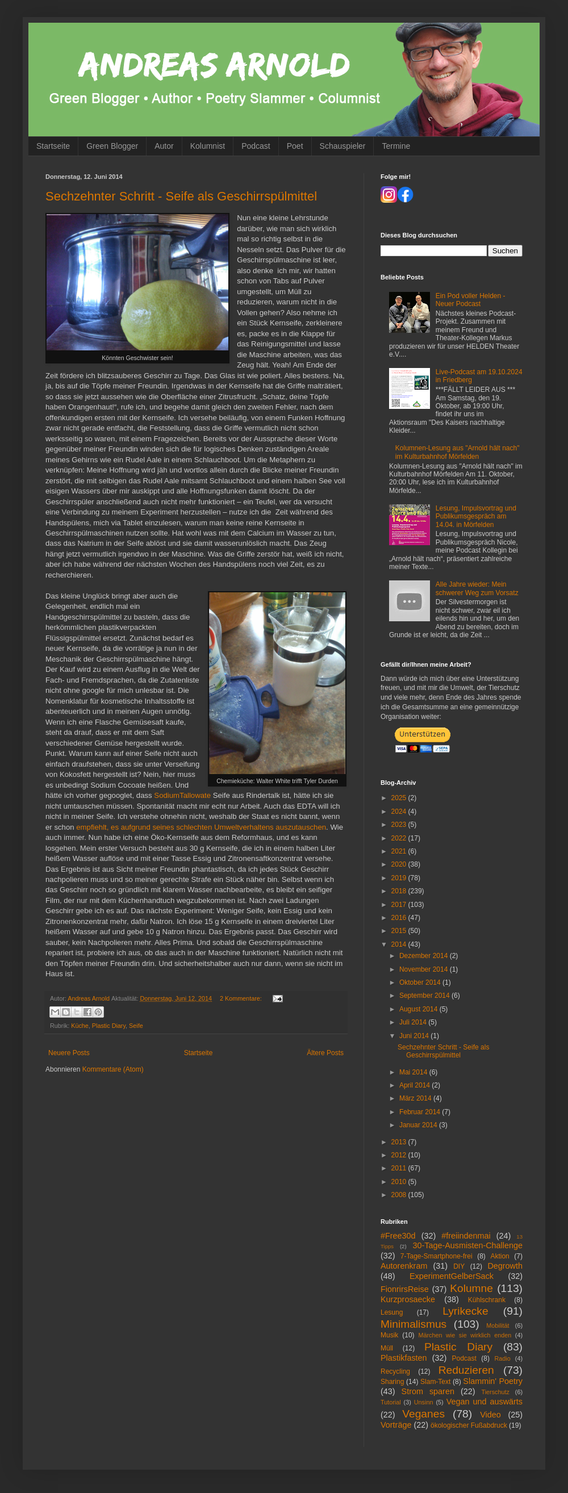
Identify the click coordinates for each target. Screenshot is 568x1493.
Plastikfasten (404, 1357)
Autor (163, 145)
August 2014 (419, 1009)
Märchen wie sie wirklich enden (465, 1335)
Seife (136, 1025)
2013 (399, 1142)
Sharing (392, 1382)
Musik (389, 1335)
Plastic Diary (109, 1025)
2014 (399, 944)
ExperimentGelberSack (452, 1276)
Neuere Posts (69, 1053)
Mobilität (497, 1325)
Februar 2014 (420, 1112)
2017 (399, 905)
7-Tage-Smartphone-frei (436, 1256)
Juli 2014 (413, 1022)
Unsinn (423, 1402)
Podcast (255, 145)
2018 (399, 891)
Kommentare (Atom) (113, 1069)
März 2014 (416, 1098)
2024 (399, 811)
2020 (399, 864)
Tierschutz (495, 1392)
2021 (399, 851)
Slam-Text (435, 1382)
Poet (295, 145)
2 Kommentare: (242, 998)
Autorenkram (404, 1265)
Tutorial (391, 1402)
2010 (399, 1182)
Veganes (423, 1414)
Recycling (395, 1371)
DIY (459, 1266)
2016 (399, 918)
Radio (502, 1358)
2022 (399, 838)
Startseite (53, 145)
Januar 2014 (419, 1125)
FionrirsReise (405, 1289)
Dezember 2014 (424, 956)
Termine (396, 145)
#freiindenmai (465, 1235)
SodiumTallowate (182, 795)
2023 (399, 825)
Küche (80, 1025)
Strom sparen (428, 1391)
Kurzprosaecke (408, 1299)
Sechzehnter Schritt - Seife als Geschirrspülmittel (181, 196)
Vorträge (396, 1424)
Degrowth (505, 1265)
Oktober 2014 (420, 982)
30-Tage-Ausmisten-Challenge (467, 1245)
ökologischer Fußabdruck (469, 1425)
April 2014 (415, 1085)
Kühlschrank (487, 1300)
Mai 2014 (414, 1072)
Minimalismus (413, 1324)
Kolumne (471, 1288)
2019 (399, 878)
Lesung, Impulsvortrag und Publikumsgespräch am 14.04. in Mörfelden (476, 516)
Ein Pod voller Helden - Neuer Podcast (471, 300)
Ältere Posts (325, 1053)
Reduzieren (466, 1370)
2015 (399, 931)
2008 (399, 1195)
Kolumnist (207, 145)
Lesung (392, 1312)
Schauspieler (343, 145)
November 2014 (424, 969)
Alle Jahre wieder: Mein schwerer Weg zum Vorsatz (477, 588)
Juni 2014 (415, 1036)
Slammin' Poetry (493, 1381)
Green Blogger (112, 145)
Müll (387, 1348)
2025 (399, 798)
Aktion (499, 1256)
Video (490, 1414)
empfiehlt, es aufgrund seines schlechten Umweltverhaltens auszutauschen (201, 827)
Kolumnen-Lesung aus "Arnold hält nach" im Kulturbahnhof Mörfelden (457, 452)
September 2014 (425, 995)
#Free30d (398, 1235)
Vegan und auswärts (484, 1401)
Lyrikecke (465, 1311)
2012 (399, 1155)
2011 (399, 1168)
